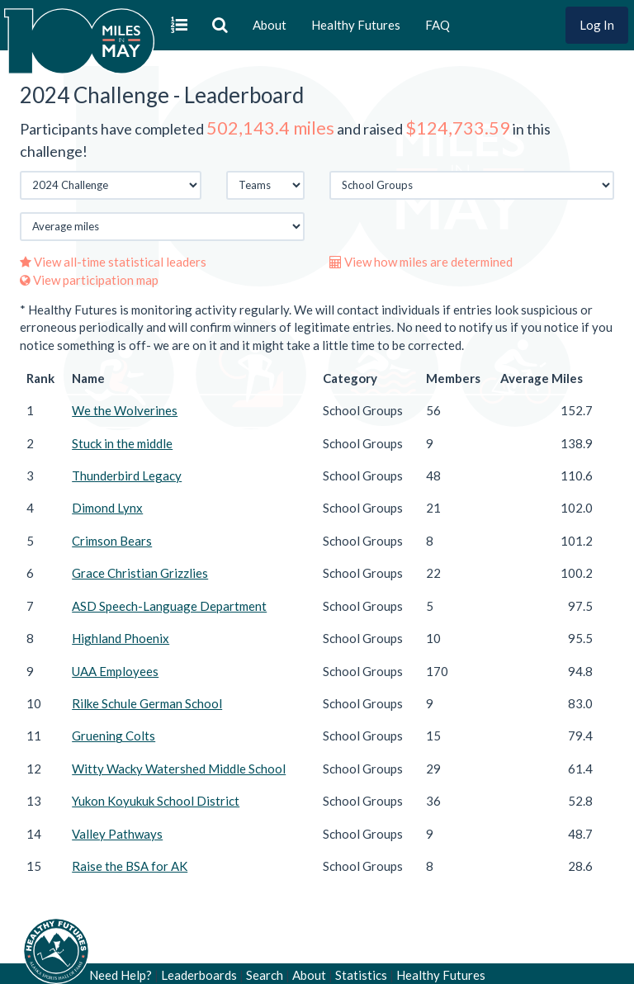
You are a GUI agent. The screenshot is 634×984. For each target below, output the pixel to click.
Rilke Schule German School (147, 703)
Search (264, 974)
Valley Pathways (117, 833)
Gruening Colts (113, 735)
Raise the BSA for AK (129, 866)
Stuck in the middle (122, 443)
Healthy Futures (355, 24)
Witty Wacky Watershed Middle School (179, 768)
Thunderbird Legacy (127, 475)
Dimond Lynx (107, 507)
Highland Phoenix (120, 638)
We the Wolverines (124, 410)
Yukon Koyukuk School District (155, 800)
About (269, 24)
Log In (597, 24)
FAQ (437, 24)
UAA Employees (115, 671)
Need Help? (120, 974)
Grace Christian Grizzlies (140, 572)
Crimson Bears (112, 540)
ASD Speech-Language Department (169, 605)
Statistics (361, 974)
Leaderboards (199, 974)
